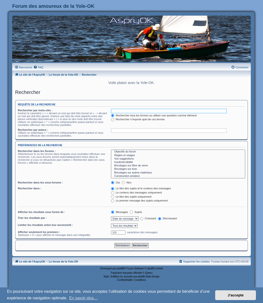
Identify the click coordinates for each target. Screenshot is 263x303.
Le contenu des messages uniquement (136, 192)
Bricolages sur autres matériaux (178, 172)
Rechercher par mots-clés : (35, 110)
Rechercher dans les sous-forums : (40, 182)
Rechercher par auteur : (33, 129)
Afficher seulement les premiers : (39, 232)
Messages (119, 212)
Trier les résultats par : (32, 217)
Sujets (136, 212)
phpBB (120, 268)
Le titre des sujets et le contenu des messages (141, 188)
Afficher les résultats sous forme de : (41, 212)
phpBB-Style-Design (149, 276)
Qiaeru (148, 273)
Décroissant (167, 218)
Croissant (148, 218)
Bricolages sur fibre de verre (178, 165)
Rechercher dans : (29, 188)
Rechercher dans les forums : (37, 151)
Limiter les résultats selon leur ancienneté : (45, 224)
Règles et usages (178, 155)
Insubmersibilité (178, 162)
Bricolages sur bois (178, 169)
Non (126, 182)
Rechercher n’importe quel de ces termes (138, 119)
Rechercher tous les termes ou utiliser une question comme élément (154, 115)
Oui (115, 182)
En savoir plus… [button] (83, 298)
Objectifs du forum (178, 151)
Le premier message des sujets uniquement (139, 200)
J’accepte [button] (236, 295)
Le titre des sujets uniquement (131, 196)
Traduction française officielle (126, 273)
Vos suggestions (178, 159)
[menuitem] (38, 67)
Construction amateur (178, 176)
